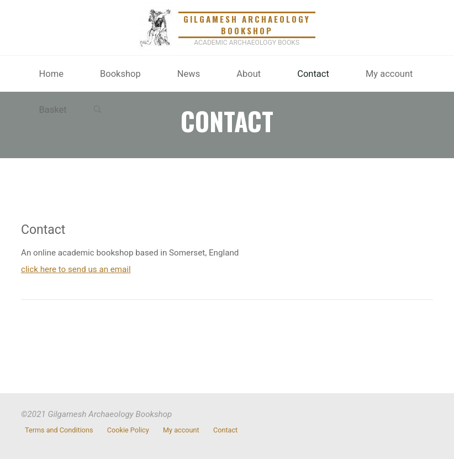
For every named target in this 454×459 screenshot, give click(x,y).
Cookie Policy (128, 430)
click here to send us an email (76, 269)
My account (181, 430)
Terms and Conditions (59, 430)
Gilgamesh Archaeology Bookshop (246, 24)
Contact (225, 430)
